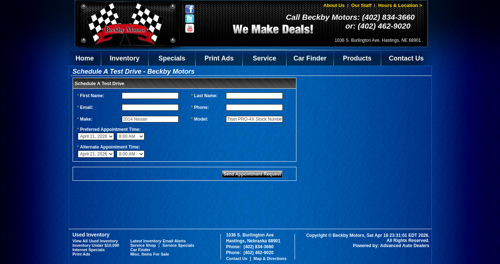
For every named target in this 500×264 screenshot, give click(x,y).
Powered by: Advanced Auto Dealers (391, 245)
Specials (171, 58)
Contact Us (406, 58)
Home (85, 58)
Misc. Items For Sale (149, 254)
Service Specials (178, 245)
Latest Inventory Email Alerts (158, 241)
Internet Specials (89, 249)
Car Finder (309, 58)
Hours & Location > (400, 5)
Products (357, 58)
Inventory (124, 58)
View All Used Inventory (95, 241)
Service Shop (143, 245)
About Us (334, 5)
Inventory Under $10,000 (96, 245)
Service (264, 58)
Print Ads (219, 58)
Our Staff (361, 5)
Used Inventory (91, 235)
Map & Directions (270, 258)
